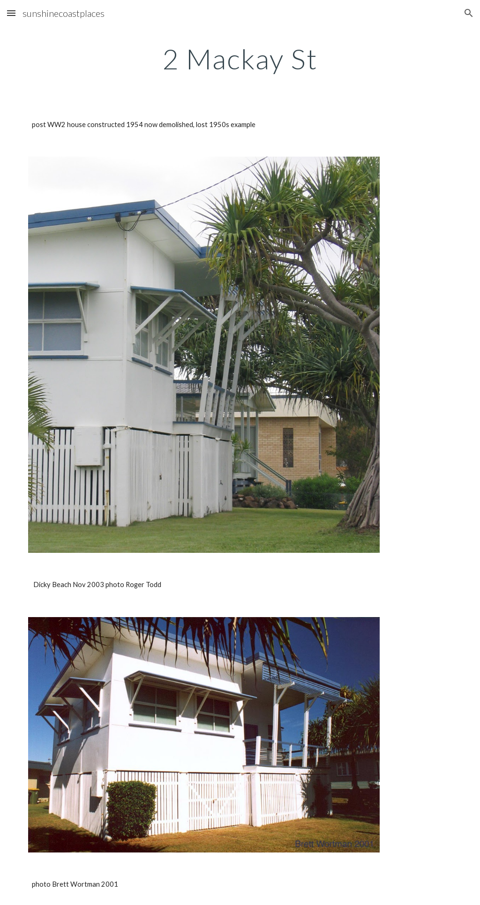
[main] (240, 58)
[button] (11, 13)
